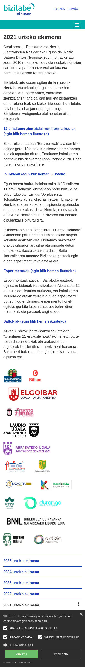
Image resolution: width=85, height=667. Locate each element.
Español (73, 8)
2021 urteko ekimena (21, 605)
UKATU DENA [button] (60, 654)
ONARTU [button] (21, 654)
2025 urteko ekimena (21, 561)
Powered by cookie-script (17, 662)
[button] (42, 644)
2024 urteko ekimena (21, 572)
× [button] (81, 614)
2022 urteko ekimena (21, 594)
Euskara (59, 8)
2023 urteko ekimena (21, 583)
